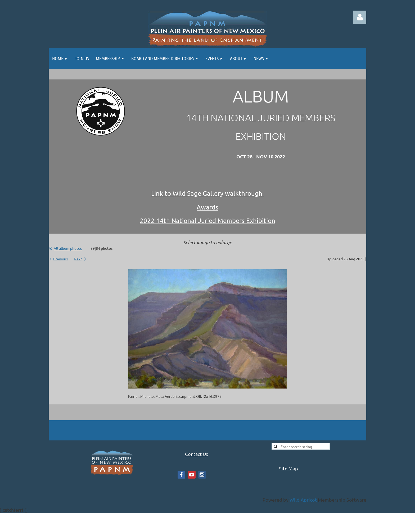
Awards (207, 207)
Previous (60, 258)
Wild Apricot (303, 499)
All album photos (68, 248)
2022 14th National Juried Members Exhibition (207, 220)
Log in (359, 17)
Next (78, 258)
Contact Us (196, 454)
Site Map (288, 468)
